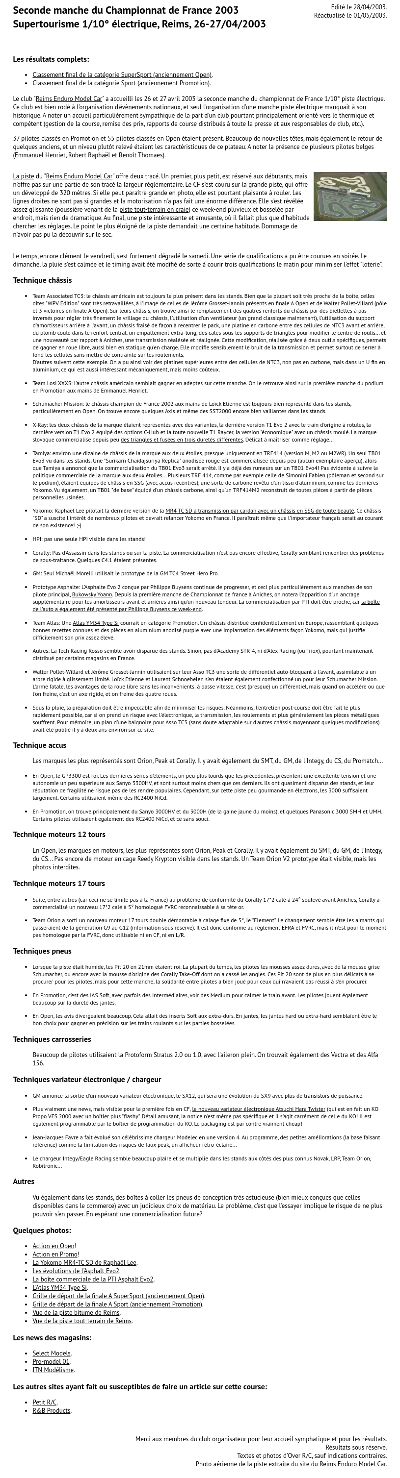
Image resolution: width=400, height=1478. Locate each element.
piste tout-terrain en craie (154, 209)
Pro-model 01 (50, 1361)
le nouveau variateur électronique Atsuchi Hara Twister (258, 1108)
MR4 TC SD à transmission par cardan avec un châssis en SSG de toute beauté (259, 510)
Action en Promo (54, 1254)
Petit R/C (44, 1402)
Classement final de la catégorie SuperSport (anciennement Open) (122, 75)
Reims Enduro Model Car (69, 99)
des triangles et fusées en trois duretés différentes (182, 439)
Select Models (51, 1353)
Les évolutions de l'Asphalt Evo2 (75, 1271)
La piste (23, 176)
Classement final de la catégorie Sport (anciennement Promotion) (121, 83)
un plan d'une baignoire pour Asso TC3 (140, 722)
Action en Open (53, 1246)
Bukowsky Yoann (92, 594)
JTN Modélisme (53, 1370)
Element (264, 920)
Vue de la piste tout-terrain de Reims (82, 1321)
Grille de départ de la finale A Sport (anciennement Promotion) (117, 1304)
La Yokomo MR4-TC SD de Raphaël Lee (84, 1262)
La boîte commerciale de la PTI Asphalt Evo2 (92, 1279)
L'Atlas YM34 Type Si (59, 1287)
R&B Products (51, 1410)
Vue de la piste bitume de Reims (75, 1312)
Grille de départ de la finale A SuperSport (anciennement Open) (118, 1296)
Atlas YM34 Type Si (96, 622)
